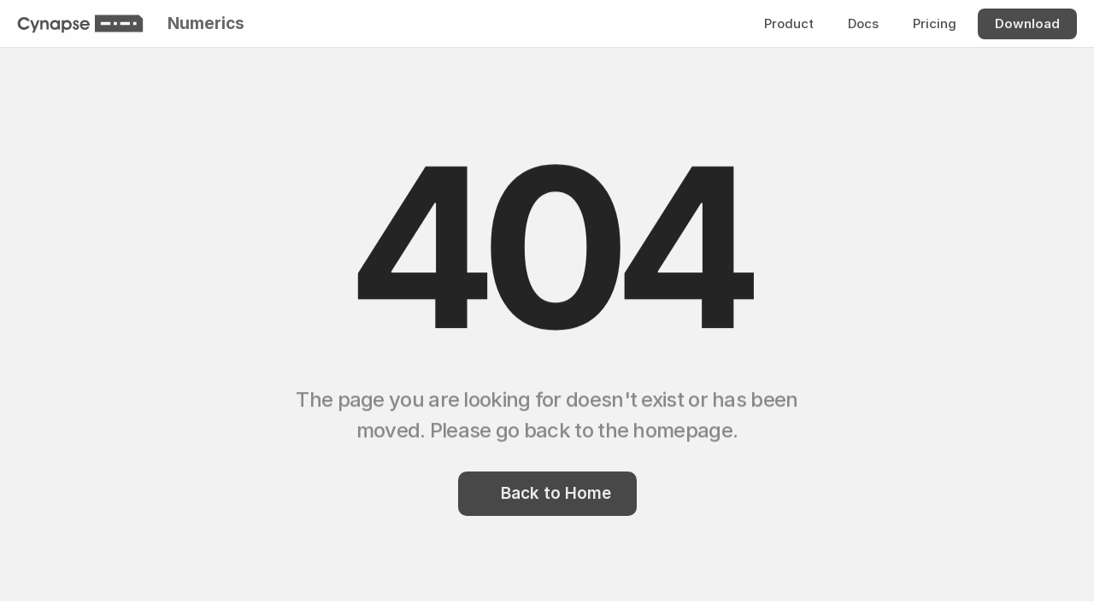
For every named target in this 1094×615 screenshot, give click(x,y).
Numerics (206, 23)
